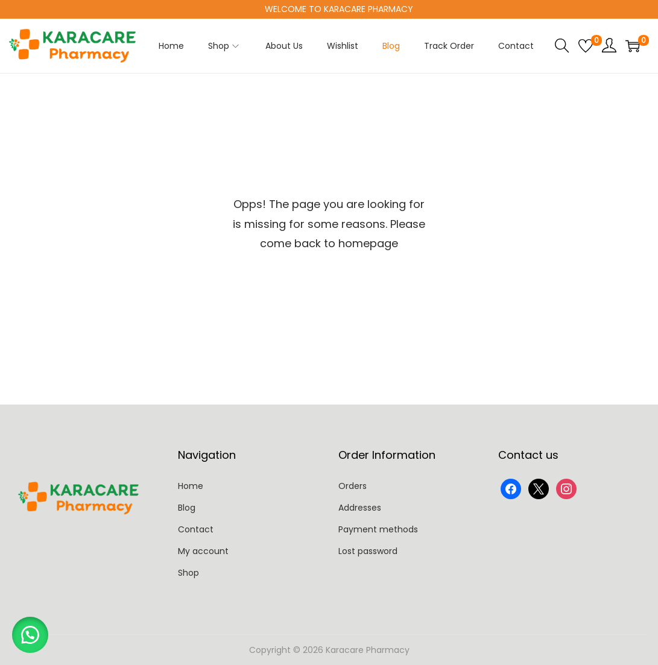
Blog (186, 508)
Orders (352, 486)
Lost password (367, 551)
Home (190, 486)
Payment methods (378, 529)
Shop (188, 573)
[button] (30, 635)
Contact (196, 529)
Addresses (359, 508)
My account (203, 551)
